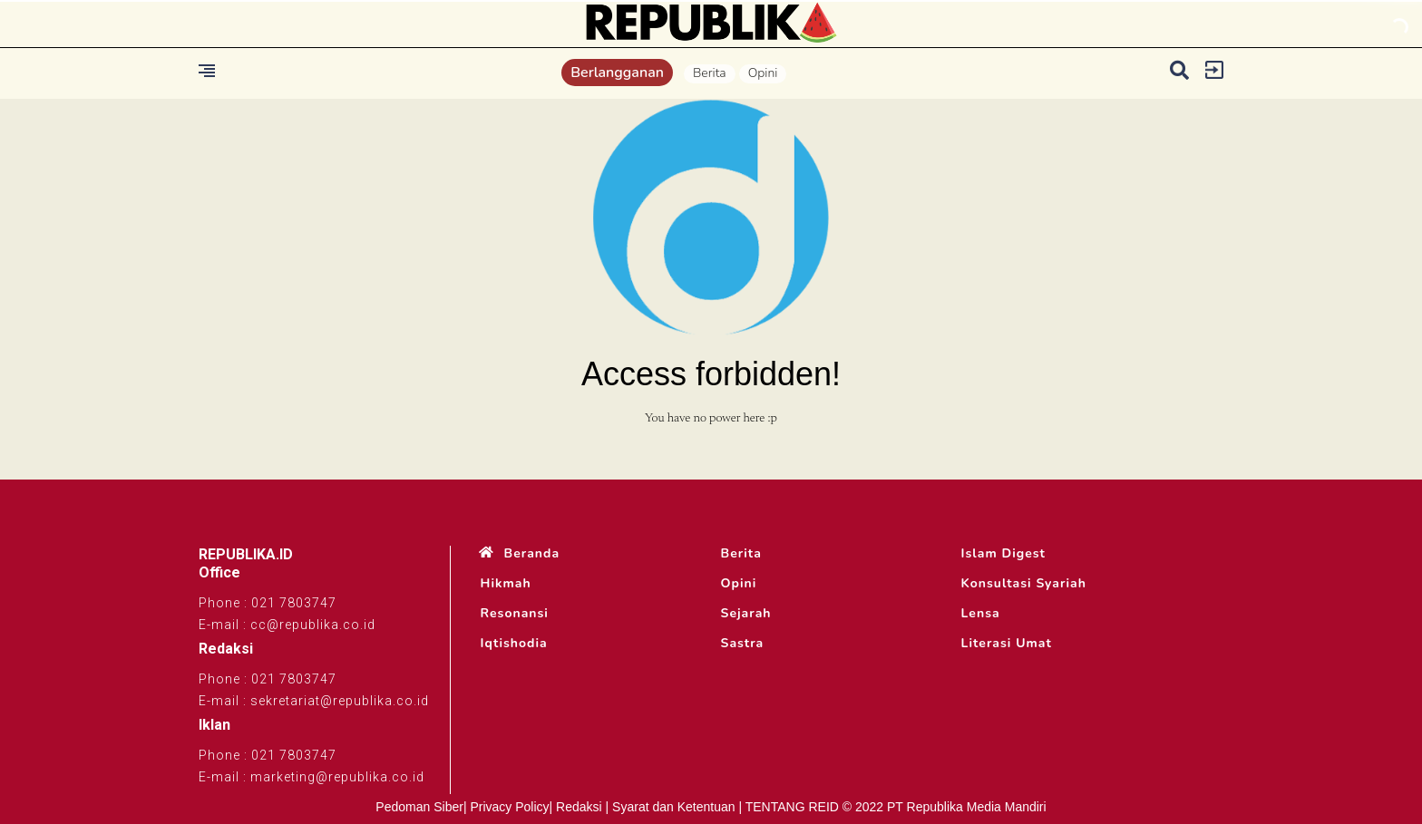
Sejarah (746, 614)
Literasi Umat (1006, 643)
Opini (763, 73)
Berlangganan (617, 72)
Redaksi (579, 807)
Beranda (532, 554)
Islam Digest (1003, 554)
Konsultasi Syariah (1023, 584)
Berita (709, 73)
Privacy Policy (509, 807)
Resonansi (515, 614)
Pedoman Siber (419, 807)
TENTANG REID (792, 807)
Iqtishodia (514, 643)
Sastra (743, 643)
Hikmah (506, 584)
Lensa (980, 614)
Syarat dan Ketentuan (673, 807)
